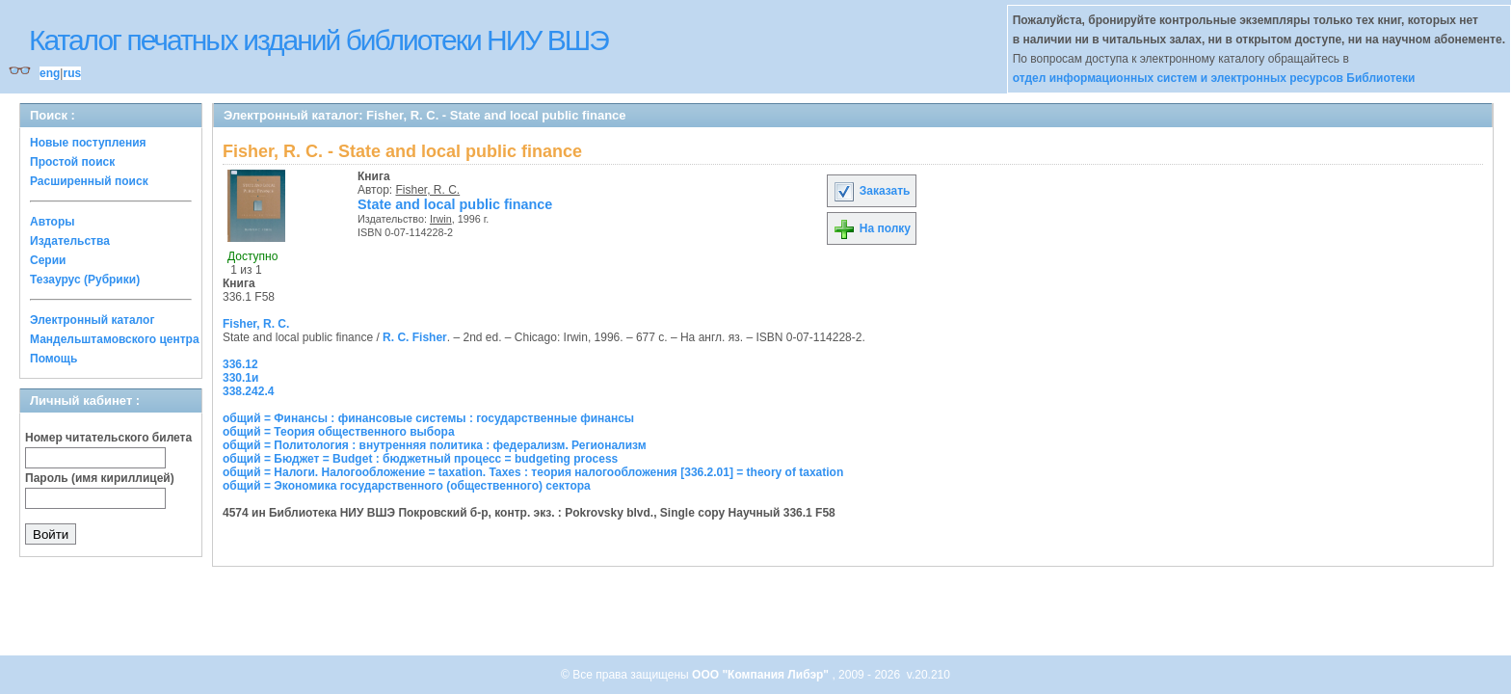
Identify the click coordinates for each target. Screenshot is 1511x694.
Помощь (53, 358)
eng (50, 73)
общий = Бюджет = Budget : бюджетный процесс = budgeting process (420, 459)
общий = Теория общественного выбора (339, 432)
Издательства (70, 241)
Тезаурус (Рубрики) (85, 279)
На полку (872, 228)
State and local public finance (455, 204)
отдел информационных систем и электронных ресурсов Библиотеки (1214, 78)
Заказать (871, 191)
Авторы (52, 221)
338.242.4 (248, 391)
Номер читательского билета (108, 437)
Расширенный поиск (89, 181)
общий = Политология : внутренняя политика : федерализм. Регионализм (435, 445)
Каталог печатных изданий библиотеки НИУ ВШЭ (318, 40)
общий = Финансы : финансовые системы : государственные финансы (428, 418)
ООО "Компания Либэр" (762, 674)
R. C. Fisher (415, 337)
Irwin (441, 219)
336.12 (240, 364)
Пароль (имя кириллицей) (99, 478)
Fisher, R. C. (428, 190)
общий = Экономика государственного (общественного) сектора (407, 486)
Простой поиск (72, 162)
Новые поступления (88, 142)
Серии (48, 260)
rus (72, 73)
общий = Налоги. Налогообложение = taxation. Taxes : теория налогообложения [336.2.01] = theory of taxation (533, 472)
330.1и (240, 378)
